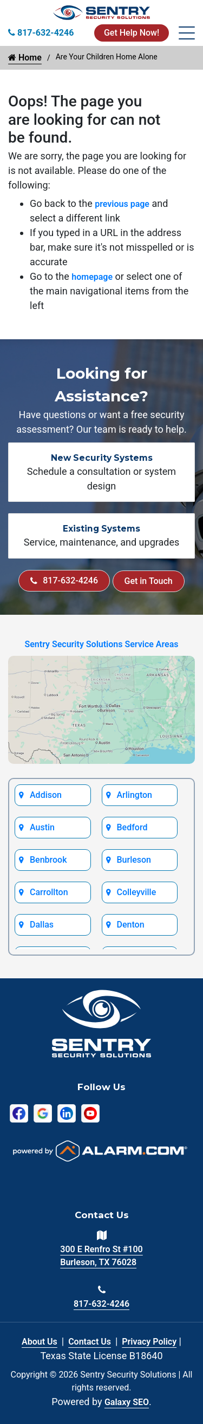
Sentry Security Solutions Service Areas (101, 644)
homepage (92, 277)
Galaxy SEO (126, 1402)
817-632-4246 (64, 580)
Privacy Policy (149, 1341)
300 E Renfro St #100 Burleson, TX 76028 (101, 1255)
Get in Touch (149, 581)
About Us (39, 1341)
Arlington (135, 795)
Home (25, 57)
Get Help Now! (131, 33)
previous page (122, 204)
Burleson (134, 860)
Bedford (132, 827)
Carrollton (49, 892)
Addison (46, 795)
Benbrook (48, 860)
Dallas (42, 924)
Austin (42, 827)
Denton (131, 924)
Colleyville (136, 892)
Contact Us (89, 1341)
